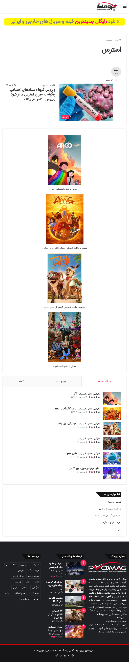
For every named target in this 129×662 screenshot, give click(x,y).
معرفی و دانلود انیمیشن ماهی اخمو (83, 453)
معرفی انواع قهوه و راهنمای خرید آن (54, 585)
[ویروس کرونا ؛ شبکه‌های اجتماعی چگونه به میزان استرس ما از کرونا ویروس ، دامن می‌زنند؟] (86, 102)
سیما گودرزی (47, 85)
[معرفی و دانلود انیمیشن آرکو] (64, 184)
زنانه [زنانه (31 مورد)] (37, 581)
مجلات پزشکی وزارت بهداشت (108, 516)
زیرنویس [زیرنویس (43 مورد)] (17, 581)
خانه (118, 40)
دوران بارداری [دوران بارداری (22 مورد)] (18, 576)
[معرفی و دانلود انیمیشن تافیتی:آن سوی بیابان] (64, 302)
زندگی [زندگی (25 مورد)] (28, 581)
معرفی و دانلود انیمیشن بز (64, 366)
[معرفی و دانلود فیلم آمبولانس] (74, 568)
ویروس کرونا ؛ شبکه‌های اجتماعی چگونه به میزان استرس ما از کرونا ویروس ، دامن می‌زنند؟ (32, 94)
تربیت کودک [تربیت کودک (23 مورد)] (34, 570)
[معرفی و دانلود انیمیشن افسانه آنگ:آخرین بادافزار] (64, 243)
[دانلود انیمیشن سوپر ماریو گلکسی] (112, 473)
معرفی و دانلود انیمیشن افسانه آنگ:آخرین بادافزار (64, 248)
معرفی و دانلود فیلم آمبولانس (55, 565)
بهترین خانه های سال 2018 (54, 599)
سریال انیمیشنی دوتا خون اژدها (55, 628)
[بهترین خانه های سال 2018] (74, 601)
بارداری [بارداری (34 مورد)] (24, 564)
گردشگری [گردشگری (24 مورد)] (25, 599)
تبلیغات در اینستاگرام (112, 522)
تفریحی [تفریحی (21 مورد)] (21, 570)
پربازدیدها (61, 381)
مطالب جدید (104, 381)
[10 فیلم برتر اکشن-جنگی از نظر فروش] (74, 615)
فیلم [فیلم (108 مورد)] (15, 587)
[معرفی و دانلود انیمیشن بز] (64, 361)
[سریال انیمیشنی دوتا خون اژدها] (74, 631)
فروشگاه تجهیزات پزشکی (110, 509)
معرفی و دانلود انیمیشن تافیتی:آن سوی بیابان (64, 307)
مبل (119, 529)
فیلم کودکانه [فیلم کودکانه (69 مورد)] (20, 593)
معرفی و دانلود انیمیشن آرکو (64, 189)
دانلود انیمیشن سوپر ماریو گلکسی (84, 468)
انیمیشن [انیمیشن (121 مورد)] (35, 564)
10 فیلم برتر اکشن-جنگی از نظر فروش (55, 614)
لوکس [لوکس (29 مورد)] (7, 593)
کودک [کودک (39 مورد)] (36, 599)
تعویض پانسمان (114, 502)
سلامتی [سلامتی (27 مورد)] (25, 587)
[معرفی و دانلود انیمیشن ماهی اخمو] (112, 458)
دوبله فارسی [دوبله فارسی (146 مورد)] (33, 576)
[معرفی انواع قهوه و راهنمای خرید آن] (74, 586)
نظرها (21, 381)
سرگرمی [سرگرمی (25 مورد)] (35, 587)
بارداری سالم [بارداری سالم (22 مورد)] (11, 564)
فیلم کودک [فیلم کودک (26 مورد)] (34, 593)
